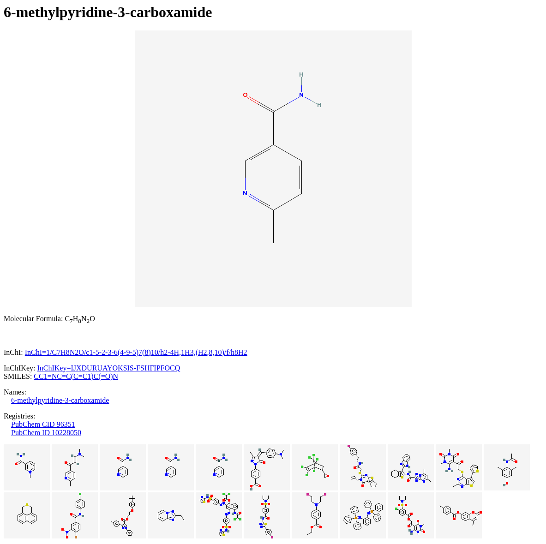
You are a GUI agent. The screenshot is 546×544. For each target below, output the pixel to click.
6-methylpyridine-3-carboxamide (60, 400)
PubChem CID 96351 (43, 424)
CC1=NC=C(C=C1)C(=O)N (76, 376)
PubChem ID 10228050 (46, 432)
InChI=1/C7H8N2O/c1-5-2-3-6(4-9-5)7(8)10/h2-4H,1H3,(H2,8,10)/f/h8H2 (136, 352)
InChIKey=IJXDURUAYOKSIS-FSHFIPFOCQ (108, 368)
